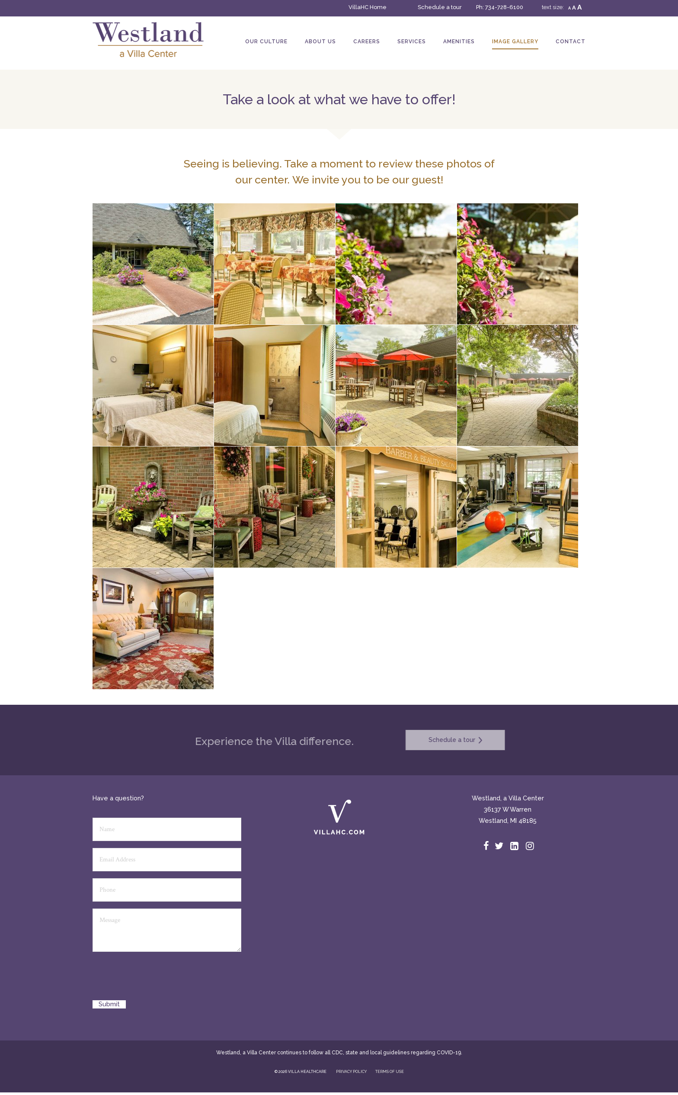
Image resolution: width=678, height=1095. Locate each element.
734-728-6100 (504, 7)
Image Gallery (515, 42)
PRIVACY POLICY (351, 1071)
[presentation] (158, 979)
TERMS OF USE (389, 1071)
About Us (320, 42)
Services (411, 42)
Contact (570, 42)
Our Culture (266, 42)
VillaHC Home (368, 7)
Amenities (459, 42)
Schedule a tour (440, 7)
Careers (366, 42)
